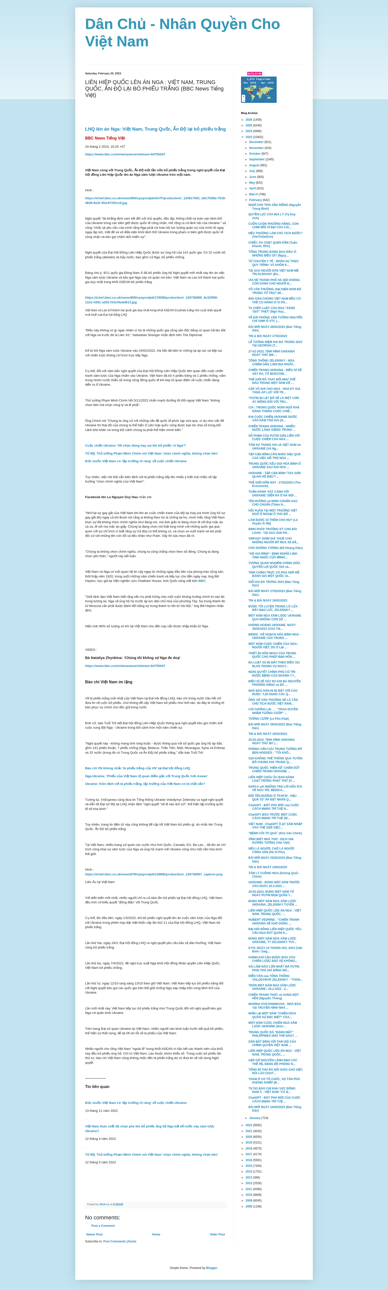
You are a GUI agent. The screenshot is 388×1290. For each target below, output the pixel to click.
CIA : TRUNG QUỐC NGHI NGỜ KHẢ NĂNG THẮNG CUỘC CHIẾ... (273, 409)
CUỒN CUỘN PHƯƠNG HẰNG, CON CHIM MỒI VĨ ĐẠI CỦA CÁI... (273, 225)
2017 (249, 1154)
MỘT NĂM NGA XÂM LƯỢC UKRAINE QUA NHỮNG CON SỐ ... (274, 617)
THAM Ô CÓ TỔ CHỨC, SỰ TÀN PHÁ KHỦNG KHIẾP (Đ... (274, 1080)
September (257, 159)
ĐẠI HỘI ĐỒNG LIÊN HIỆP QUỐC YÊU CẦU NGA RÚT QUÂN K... (274, 930)
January (255, 1118)
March (254, 194)
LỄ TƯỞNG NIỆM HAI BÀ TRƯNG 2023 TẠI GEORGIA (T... (275, 343)
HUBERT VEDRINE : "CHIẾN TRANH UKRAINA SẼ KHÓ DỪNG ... (273, 921)
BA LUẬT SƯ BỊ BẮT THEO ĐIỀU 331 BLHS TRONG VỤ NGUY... (274, 664)
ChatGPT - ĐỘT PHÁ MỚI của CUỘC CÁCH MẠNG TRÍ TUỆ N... (273, 806)
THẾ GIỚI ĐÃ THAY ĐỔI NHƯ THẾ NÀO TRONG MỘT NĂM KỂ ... (271, 381)
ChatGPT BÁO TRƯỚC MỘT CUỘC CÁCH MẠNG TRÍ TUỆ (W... (272, 816)
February (256, 200)
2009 (249, 1200)
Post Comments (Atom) (119, 1241)
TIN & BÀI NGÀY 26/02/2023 (267, 600)
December (256, 142)
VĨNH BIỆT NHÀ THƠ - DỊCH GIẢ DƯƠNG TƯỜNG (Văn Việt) (270, 840)
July (252, 171)
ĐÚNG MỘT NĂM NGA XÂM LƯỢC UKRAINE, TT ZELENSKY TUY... (272, 940)
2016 (249, 1160)
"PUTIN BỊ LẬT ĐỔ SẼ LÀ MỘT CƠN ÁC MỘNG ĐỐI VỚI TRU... (273, 399)
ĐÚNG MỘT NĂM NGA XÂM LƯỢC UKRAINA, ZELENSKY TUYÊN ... (272, 902)
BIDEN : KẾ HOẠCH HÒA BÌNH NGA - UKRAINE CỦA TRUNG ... (274, 636)
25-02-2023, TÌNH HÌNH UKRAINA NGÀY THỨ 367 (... (271, 741)
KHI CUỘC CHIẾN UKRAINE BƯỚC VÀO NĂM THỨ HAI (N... (272, 418)
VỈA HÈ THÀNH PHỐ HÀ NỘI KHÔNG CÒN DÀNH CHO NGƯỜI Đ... (274, 281)
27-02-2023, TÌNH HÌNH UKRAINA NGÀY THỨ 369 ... (271, 353)
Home (156, 1234)
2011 (249, 1189)
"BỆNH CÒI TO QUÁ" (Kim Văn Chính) (275, 833)
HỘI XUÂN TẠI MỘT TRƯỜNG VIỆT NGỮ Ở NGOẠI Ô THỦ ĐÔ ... (272, 512)
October (255, 153)
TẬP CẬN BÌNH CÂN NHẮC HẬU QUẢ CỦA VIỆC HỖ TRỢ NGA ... (274, 456)
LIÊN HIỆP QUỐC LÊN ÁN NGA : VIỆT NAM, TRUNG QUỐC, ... (274, 912)
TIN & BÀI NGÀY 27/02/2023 (267, 336)
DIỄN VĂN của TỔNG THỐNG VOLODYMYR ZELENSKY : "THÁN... (275, 977)
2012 (249, 1183)
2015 (249, 1166)
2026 (249, 119)
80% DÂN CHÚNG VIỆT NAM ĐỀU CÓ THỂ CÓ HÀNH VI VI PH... (274, 300)
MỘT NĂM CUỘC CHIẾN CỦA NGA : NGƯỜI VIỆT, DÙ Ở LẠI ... (273, 645)
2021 (249, 1131)
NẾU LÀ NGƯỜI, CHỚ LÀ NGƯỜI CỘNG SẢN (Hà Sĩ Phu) (271, 850)
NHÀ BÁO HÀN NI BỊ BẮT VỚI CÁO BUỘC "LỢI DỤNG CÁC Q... (272, 692)
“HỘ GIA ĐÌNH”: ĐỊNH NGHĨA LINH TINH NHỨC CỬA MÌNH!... (272, 555)
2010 (249, 1195)
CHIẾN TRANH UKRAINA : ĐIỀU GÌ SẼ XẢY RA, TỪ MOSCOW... (275, 371)
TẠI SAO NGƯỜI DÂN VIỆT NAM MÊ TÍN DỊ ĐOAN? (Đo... (273, 272)
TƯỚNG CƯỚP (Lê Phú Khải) (268, 718)
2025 (249, 125)
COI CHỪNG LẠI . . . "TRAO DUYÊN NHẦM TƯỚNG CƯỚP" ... (273, 711)
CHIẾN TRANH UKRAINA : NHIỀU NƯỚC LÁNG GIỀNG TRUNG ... (271, 428)
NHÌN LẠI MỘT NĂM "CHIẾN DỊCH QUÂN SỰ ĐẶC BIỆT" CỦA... (272, 1015)
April (253, 188)
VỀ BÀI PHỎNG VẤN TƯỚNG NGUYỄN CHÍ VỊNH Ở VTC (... (275, 319)
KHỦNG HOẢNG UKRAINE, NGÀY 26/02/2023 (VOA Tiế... (272, 626)
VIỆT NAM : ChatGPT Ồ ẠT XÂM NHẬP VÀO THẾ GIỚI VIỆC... (275, 825)
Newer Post (94, 1234)
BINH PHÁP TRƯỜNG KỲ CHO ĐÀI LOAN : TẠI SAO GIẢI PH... (272, 530)
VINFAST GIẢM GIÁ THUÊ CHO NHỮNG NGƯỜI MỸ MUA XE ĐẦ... (273, 540)
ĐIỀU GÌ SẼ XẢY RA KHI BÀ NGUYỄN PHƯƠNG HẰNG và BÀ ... (274, 683)
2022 (249, 1125)
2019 (249, 1142)
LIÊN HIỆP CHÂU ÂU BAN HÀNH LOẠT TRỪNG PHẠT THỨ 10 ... (271, 778)
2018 (249, 1148)
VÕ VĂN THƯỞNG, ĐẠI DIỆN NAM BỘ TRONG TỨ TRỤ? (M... (274, 290)
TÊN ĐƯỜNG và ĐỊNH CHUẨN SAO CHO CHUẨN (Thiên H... (272, 502)
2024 (249, 131)
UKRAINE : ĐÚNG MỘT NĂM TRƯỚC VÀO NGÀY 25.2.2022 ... (274, 884)
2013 (249, 1177)
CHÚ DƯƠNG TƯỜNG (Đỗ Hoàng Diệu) (275, 548)
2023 (249, 137)
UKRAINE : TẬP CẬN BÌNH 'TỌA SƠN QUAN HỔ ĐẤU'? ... (274, 474)
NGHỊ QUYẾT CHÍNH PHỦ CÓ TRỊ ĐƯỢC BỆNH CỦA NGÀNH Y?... (272, 673)
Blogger (211, 1268)
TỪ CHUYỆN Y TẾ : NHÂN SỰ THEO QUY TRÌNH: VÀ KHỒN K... (273, 262)
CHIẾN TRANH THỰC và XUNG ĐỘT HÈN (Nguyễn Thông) (273, 996)
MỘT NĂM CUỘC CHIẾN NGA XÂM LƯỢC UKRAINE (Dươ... (272, 1024)
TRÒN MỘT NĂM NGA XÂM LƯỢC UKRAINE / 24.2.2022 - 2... (272, 987)
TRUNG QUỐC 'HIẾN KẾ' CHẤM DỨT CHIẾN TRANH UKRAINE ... (274, 769)
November (257, 148)
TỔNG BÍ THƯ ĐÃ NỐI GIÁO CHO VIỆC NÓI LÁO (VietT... (275, 1071)
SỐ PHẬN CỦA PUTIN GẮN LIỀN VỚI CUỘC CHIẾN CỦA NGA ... (274, 437)
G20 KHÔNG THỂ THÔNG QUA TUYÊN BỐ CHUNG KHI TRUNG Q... (275, 760)
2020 (249, 1137)
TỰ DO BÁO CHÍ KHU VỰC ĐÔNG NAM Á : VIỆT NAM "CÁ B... (271, 1090)
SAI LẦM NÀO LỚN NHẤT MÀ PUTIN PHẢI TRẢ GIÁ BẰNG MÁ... (273, 968)
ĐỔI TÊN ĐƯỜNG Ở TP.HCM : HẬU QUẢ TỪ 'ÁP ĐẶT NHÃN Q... (272, 797)
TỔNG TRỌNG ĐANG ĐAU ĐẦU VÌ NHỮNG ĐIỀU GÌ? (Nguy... (272, 253)
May (252, 182)
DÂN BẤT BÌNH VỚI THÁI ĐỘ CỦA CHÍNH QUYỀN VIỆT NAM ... (272, 1043)
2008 (249, 1206)
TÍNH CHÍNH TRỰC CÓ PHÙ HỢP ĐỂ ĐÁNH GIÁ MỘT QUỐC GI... (273, 574)
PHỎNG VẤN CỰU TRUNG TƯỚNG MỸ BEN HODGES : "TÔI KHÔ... (275, 750)
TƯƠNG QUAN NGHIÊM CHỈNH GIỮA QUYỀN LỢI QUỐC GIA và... (274, 564)
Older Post (217, 1234)
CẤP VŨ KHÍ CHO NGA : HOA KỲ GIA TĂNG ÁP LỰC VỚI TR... (274, 390)
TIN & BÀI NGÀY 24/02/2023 (267, 867)
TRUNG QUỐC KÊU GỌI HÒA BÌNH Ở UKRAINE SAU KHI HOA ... (274, 465)
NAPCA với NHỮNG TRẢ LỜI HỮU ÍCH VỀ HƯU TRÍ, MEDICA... (275, 788)
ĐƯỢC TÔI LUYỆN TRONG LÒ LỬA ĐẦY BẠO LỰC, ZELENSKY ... (272, 608)
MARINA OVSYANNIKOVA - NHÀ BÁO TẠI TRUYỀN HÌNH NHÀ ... (274, 1005)
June (253, 177)
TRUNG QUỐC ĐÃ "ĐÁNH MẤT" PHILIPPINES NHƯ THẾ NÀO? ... (272, 1034)
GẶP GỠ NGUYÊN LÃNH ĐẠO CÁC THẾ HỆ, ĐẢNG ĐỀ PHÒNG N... (272, 1062)
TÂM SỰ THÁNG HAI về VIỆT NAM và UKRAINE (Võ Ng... (274, 446)
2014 (249, 1171)
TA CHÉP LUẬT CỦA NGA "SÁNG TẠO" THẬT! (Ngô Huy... (271, 309)
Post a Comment (103, 1226)
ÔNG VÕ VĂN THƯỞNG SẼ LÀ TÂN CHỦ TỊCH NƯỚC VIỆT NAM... (273, 701)
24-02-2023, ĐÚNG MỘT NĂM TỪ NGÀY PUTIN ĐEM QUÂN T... (271, 893)
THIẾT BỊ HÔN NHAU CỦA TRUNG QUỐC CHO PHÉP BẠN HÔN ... (272, 655)
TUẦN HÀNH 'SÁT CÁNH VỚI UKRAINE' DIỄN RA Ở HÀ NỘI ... (272, 493)
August (254, 165)
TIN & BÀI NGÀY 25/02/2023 (267, 734)
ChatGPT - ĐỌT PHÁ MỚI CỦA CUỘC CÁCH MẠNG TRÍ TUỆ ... (274, 1099)
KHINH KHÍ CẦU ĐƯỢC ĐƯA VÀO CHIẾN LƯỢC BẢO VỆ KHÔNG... (272, 959)
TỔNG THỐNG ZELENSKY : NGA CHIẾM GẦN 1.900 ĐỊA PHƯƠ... (271, 362)
